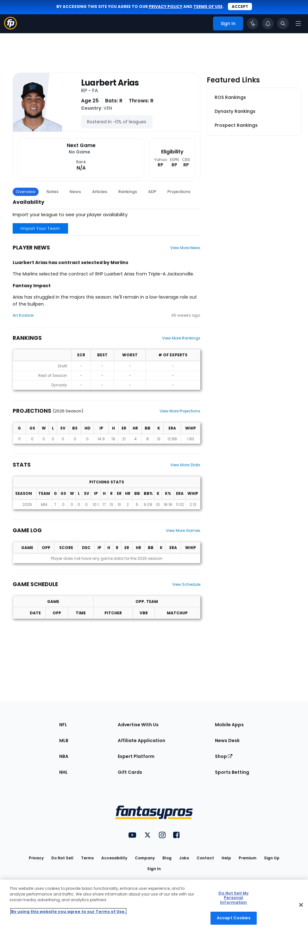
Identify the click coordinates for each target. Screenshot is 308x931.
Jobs (184, 858)
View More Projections (180, 411)
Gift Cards (130, 772)
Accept (240, 6)
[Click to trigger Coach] (252, 23)
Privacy (36, 858)
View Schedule (186, 584)
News (75, 192)
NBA (63, 756)
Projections (179, 192)
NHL (63, 772)
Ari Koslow (23, 315)
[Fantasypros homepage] (10, 27)
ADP (152, 192)
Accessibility (114, 858)
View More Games (183, 530)
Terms (87, 858)
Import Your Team (40, 228)
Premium (247, 858)
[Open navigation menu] (298, 23)
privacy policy (165, 6)
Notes (53, 192)
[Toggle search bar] (283, 23)
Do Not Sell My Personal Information (233, 897)
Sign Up (272, 858)
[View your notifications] (267, 23)
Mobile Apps (229, 724)
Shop (223, 756)
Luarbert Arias (110, 83)
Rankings (127, 192)
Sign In (154, 868)
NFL (63, 724)
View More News (185, 247)
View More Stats (185, 465)
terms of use (208, 6)
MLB (63, 740)
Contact (205, 858)
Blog (167, 858)
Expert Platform (136, 756)
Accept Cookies (233, 918)
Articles (99, 192)
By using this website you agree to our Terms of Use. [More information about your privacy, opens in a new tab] (68, 911)
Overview (25, 192)
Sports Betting (232, 772)
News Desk (227, 740)
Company (145, 858)
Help (226, 858)
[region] (154, 905)
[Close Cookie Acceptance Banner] (301, 905)
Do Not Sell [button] (62, 858)
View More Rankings (181, 338)
